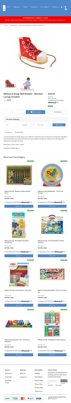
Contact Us (23, 377)
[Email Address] (54, 380)
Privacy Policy (39, 384)
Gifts (8, 7)
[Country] (27, 124)
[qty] (12, 124)
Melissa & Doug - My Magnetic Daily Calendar (52, 340)
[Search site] (4, 9)
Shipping (37, 373)
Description (8, 132)
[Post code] (43, 124)
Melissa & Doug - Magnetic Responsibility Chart (17, 192)
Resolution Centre (8, 382)
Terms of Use (38, 391)
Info (58, 102)
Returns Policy (39, 380)
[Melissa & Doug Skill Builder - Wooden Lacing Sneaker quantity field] (13, 112)
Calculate (59, 125)
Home (25, 7)
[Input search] (4, 6)
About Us (22, 373)
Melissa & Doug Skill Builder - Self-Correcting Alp (52, 291)
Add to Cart (35, 112)
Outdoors (33, 7)
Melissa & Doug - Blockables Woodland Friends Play (17, 241)
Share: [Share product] (7, 100)
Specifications (19, 132)
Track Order (8, 377)
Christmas (55, 7)
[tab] (8, 132)
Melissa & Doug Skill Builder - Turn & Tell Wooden (50, 192)
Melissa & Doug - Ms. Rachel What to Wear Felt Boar (51, 241)
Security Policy (39, 388)
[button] (57, 112)
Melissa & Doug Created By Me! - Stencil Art (18, 290)
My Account (8, 373)
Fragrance (16, 7)
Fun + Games (44, 7)
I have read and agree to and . (56, 384)
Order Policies (39, 377)
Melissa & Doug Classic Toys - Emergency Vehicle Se (17, 340)
